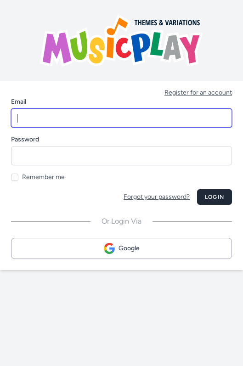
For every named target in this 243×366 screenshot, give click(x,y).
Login (214, 197)
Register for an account (198, 92)
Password (25, 139)
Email (18, 102)
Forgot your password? (157, 197)
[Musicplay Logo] (121, 40)
